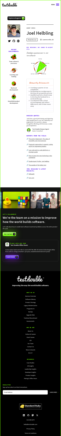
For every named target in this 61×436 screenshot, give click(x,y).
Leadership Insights (30, 369)
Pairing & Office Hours (30, 378)
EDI (30, 340)
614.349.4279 (30, 420)
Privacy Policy (30, 429)
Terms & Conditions (30, 433)
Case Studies (30, 363)
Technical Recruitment (30, 318)
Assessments (30, 321)
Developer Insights (30, 372)
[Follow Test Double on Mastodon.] (32, 415)
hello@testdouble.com (30, 424)
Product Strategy (30, 302)
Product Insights (31, 375)
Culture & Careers (30, 334)
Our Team (30, 344)
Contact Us (30, 347)
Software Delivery (30, 299)
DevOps (30, 312)
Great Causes (30, 337)
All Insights (30, 366)
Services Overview (30, 296)
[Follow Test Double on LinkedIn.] (24, 415)
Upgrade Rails (30, 315)
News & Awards (30, 350)
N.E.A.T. (30, 353)
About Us (30, 331)
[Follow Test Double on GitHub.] (28, 415)
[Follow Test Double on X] (37, 415)
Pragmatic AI (30, 309)
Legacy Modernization (30, 305)
